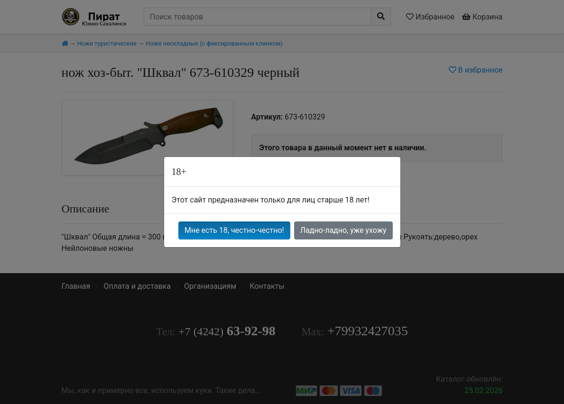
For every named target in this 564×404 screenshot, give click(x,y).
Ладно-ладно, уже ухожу (343, 230)
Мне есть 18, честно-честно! (234, 230)
